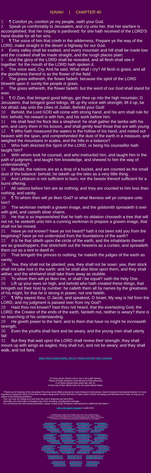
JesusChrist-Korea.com (87, 448)
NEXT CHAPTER (104, 358)
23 (3, 255)
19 (3, 207)
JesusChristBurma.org (83, 427)
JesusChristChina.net (67, 437)
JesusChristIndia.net (66, 438)
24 (3, 264)
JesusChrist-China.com (103, 450)
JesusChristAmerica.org (65, 424)
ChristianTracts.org (95, 431)
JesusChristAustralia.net (85, 440)
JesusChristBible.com (68, 453)
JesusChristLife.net (102, 436)
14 (3, 155)
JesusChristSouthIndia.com (66, 450)
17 (3, 188)
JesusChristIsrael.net (50, 434)
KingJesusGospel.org (98, 430)
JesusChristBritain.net (100, 434)
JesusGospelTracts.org (75, 462)
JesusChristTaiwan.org (52, 429)
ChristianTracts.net (95, 443)
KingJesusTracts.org (76, 464)
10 (3, 112)
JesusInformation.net (70, 443)
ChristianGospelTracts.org (55, 457)
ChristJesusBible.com (98, 453)
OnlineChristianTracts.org (74, 457)
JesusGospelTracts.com (58, 462)
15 (3, 169)
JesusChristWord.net (53, 441)
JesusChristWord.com (53, 453)
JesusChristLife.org (55, 431)
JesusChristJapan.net (101, 437)
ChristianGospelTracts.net (55, 458)
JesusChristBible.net (67, 441)
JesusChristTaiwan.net (53, 440)
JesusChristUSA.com (47, 447)
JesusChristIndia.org (66, 427)
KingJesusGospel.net (97, 441)
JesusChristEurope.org (82, 423)
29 (3, 321)
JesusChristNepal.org (49, 427)
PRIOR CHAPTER (86, 358)
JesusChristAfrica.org (50, 426)
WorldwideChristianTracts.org (94, 457)
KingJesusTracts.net (91, 464)
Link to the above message (69, 408)
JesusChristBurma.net (83, 438)
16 (3, 178)
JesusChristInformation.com (84, 447)
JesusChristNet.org (102, 424)
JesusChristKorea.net (84, 437)
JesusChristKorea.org (84, 426)
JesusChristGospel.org (82, 430)
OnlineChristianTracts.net (74, 458)
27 (3, 297)
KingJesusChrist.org (76, 465)
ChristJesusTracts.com (58, 461)
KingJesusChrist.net (91, 465)
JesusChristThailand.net (69, 440)
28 (3, 307)
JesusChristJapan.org (101, 426)
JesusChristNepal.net (49, 438)
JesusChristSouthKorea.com (68, 448)
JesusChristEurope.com (83, 446)
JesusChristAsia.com (66, 446)
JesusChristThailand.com (67, 451)
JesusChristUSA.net (48, 436)
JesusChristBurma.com (48, 448)
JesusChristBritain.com (101, 446)
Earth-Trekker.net (99, 440)
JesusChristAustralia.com (99, 451)
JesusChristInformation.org (84, 424)
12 (3, 131)
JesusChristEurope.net (82, 434)
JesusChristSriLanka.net (101, 438)
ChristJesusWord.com (83, 453)
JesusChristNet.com (103, 447)
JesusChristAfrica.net (50, 437)
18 (3, 197)
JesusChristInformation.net (84, 436)
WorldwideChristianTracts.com (95, 455)
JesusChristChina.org (67, 426)
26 (3, 283)
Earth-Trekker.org (100, 429)
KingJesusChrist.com (60, 465)
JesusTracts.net (82, 443)
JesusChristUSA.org (48, 424)
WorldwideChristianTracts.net (94, 458)
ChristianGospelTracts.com (55, 455)
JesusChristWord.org (53, 430)
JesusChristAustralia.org (85, 429)
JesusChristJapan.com (83, 451)
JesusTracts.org (82, 431)
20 (3, 216)
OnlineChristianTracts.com (74, 455)
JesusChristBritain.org (100, 423)
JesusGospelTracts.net (93, 462)
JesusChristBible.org (68, 430)
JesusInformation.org (70, 431)
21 (3, 231)
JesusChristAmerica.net (65, 436)
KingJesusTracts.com (60, 464)
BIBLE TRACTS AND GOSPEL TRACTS (57, 358)
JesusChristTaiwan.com (51, 451)
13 (3, 145)
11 (3, 121)
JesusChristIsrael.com (49, 446)
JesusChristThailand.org (69, 429)
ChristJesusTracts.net (92, 461)
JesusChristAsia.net (66, 434)
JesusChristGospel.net (82, 441)
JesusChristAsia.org (66, 423)
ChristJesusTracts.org (76, 461)
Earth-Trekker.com (104, 448)
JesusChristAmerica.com (65, 447)
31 (3, 340)
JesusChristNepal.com (47, 450)
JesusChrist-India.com (85, 450)
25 (3, 278)
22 (3, 240)
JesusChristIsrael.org (50, 423)
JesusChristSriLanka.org (101, 427)
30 (3, 331)
